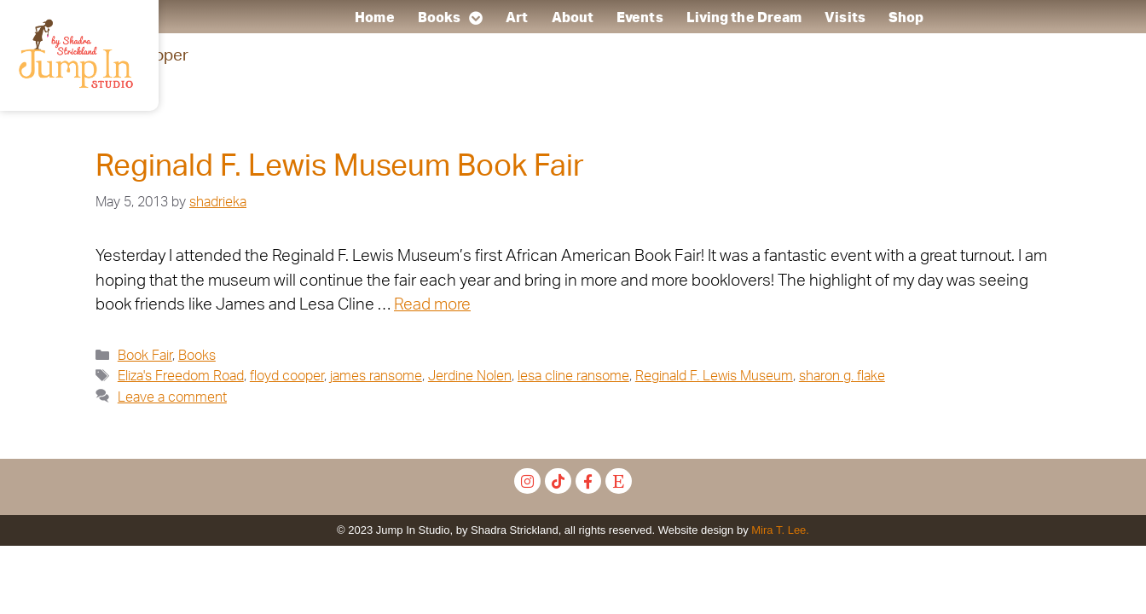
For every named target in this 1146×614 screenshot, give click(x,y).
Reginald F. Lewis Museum (714, 376)
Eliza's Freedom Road (181, 376)
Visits (845, 18)
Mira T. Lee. (780, 530)
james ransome (376, 376)
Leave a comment (172, 397)
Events (640, 18)
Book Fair (145, 355)
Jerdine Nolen (470, 376)
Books (450, 18)
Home (375, 18)
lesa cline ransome (573, 376)
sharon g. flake (842, 376)
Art (517, 18)
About (573, 18)
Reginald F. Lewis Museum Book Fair (340, 167)
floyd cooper (287, 376)
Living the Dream (744, 18)
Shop (905, 18)
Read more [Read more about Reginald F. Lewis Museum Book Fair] (432, 305)
